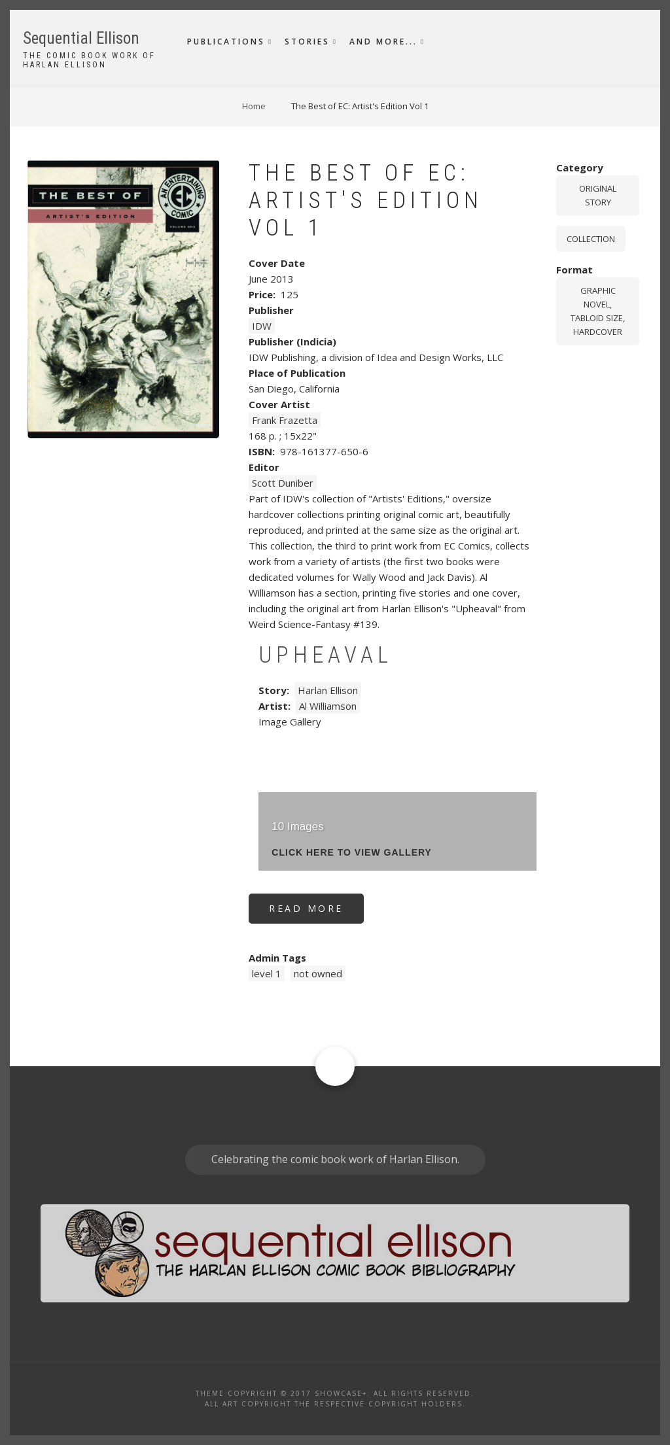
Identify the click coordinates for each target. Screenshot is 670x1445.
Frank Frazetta (284, 420)
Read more (316, 913)
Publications (226, 41)
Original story (597, 195)
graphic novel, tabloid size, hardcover (598, 311)
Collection (591, 239)
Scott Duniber (282, 482)
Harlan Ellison (328, 690)
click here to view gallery (352, 853)
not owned (318, 973)
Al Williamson (328, 705)
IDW (262, 325)
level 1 (266, 973)
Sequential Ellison (81, 38)
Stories (307, 41)
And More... (383, 41)
